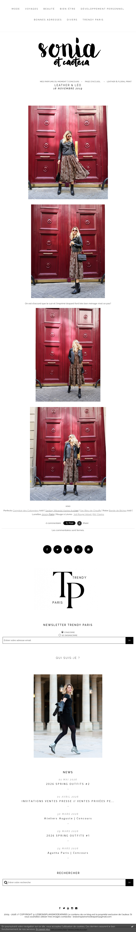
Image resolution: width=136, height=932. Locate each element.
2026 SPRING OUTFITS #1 (68, 835)
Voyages (31, 9)
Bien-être (68, 9)
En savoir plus (43, 929)
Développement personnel (102, 9)
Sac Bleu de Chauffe (90, 510)
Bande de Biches (117, 510)
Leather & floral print (119, 81)
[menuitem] (16, 11)
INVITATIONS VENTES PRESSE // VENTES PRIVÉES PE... (68, 801)
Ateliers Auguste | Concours (68, 818)
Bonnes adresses (48, 20)
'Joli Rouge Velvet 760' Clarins (88, 514)
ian (61, 510)
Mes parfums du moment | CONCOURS (59, 81)
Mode (16, 9)
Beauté (49, 9)
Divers (72, 20)
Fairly (48, 514)
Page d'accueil (93, 81)
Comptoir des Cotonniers (26, 510)
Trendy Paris (93, 20)
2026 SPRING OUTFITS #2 (68, 784)
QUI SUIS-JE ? (68, 657)
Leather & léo (68, 85)
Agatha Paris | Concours (68, 852)
